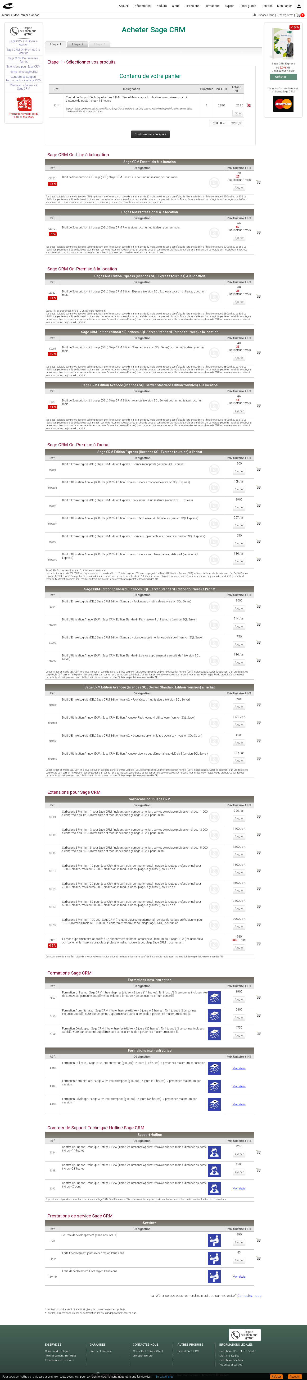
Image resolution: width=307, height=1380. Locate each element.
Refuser (276, 1376)
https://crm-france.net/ (215, 1368)
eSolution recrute (142, 1348)
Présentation (142, 6)
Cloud (176, 6)
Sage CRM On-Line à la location (23, 43)
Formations (212, 6)
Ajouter (239, 187)
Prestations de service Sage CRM (23, 87)
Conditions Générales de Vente (237, 1344)
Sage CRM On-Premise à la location (23, 51)
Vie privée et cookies (230, 1357)
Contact (267, 6)
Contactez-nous (249, 1288)
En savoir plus (165, 1376)
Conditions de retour (231, 1353)
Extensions (192, 6)
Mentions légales (229, 1348)
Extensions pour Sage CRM (23, 66)
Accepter (295, 1376)
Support (230, 6)
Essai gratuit (248, 6)
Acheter (280, 76)
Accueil (124, 6)
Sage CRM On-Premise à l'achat (23, 60)
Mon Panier (284, 6)
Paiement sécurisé (101, 1344)
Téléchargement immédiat (60, 1348)
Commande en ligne (57, 1344)
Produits (161, 6)
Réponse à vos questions (59, 1353)
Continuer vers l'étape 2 (150, 134)
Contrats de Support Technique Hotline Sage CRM (23, 78)
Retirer (237, 112)
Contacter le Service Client (148, 1344)
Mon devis (239, 1061)
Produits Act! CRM (188, 1344)
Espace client (265, 15)
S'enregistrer (285, 15)
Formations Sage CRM (23, 71)
